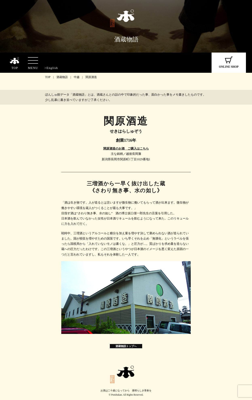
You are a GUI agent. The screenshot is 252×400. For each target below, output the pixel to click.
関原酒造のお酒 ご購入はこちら (126, 148)
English (52, 68)
